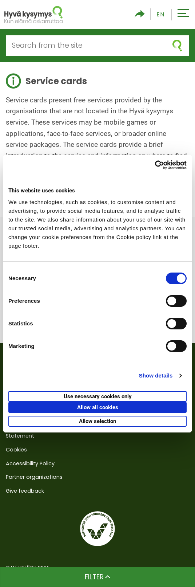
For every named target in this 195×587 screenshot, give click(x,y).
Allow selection (97, 421)
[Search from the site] (86, 45)
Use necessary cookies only (98, 396)
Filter (98, 577)
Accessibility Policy (30, 463)
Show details (156, 375)
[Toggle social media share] (140, 14)
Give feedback (25, 490)
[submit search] (177, 45)
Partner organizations (34, 477)
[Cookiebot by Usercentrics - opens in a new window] (155, 165)
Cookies (16, 449)
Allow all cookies (97, 407)
